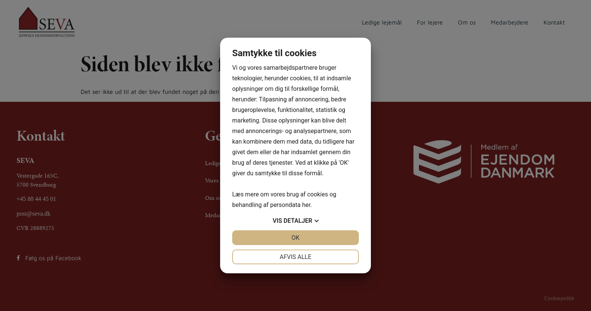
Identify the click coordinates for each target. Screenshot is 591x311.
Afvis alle (295, 256)
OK (295, 237)
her (306, 204)
